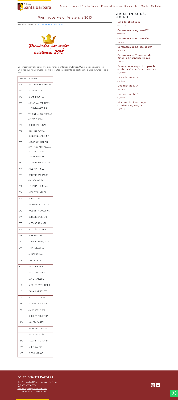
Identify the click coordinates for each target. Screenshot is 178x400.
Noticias (41, 24)
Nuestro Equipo (90, 6)
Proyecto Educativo (111, 6)
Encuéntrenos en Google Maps (32, 391)
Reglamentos (131, 6)
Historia (75, 6)
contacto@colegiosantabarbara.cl (32, 388)
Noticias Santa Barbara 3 (53, 24)
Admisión (64, 6)
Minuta (144, 6)
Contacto (156, 6)
